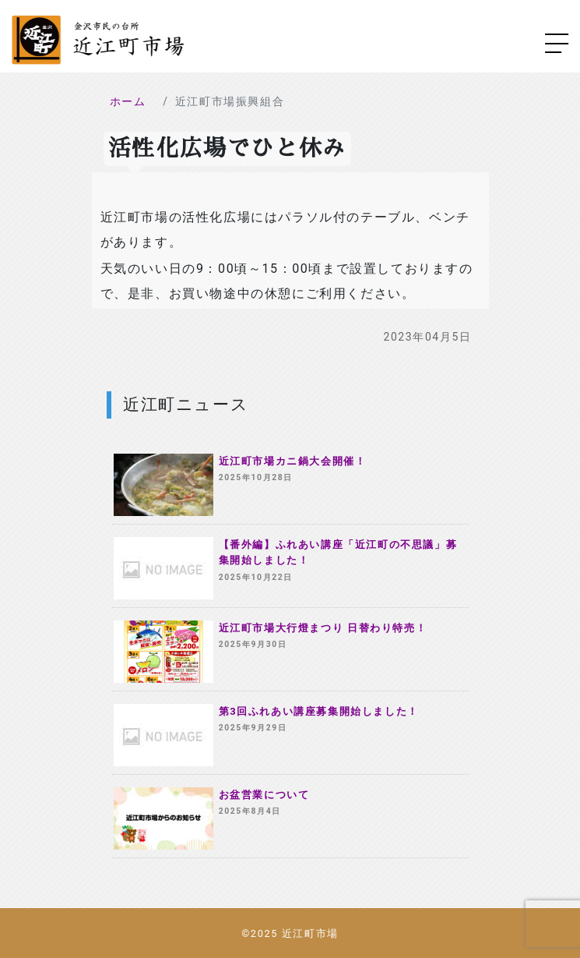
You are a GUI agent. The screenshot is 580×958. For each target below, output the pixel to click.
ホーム (128, 101)
